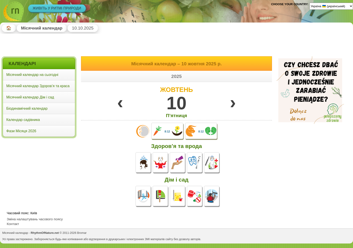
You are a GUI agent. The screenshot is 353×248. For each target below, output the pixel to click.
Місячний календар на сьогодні (32, 75)
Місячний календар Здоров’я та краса (38, 86)
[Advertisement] (39, 169)
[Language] (331, 6)
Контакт (13, 224)
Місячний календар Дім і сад (30, 97)
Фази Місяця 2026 (21, 131)
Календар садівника (23, 120)
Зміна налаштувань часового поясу (35, 219)
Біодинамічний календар (27, 108)
